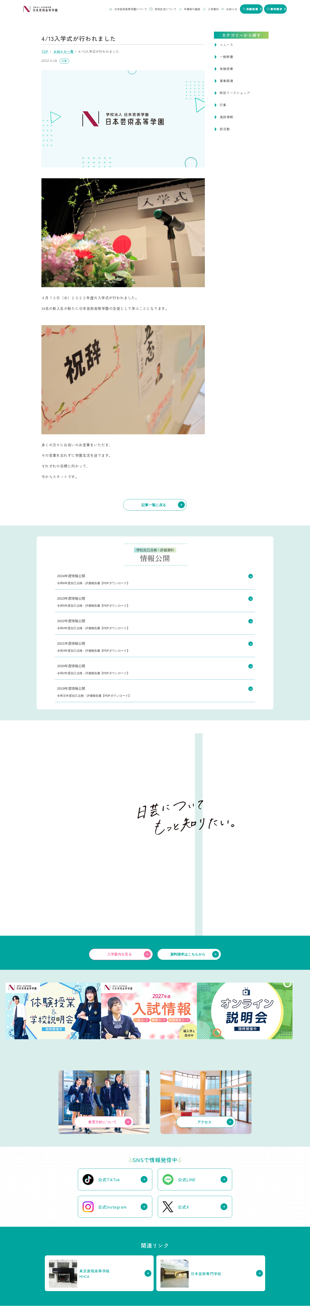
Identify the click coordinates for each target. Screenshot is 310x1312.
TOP (44, 51)
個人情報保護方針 (189, 1297)
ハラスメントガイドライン (225, 1297)
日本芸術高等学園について (128, 9)
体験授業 (226, 68)
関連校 (51, 1269)
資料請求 (171, 1285)
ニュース (226, 44)
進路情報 (226, 117)
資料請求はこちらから (188, 863)
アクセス (52, 1263)
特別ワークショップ (235, 92)
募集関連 (226, 80)
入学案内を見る (119, 863)
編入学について (229, 1275)
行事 (223, 105)
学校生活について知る (123, 1244)
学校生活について (162, 9)
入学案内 (211, 9)
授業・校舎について (116, 1251)
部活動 (225, 129)
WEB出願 (225, 1257)
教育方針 (52, 1251)
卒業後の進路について (181, 1244)
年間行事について (115, 1263)
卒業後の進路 (189, 9)
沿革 (49, 1257)
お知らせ (229, 9)
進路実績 (167, 1251)
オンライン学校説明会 (233, 1269)
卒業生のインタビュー (175, 1257)
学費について (227, 1251)
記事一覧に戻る (154, 505)
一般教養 (226, 56)
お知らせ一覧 (63, 51)
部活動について (113, 1257)
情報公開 (256, 1297)
